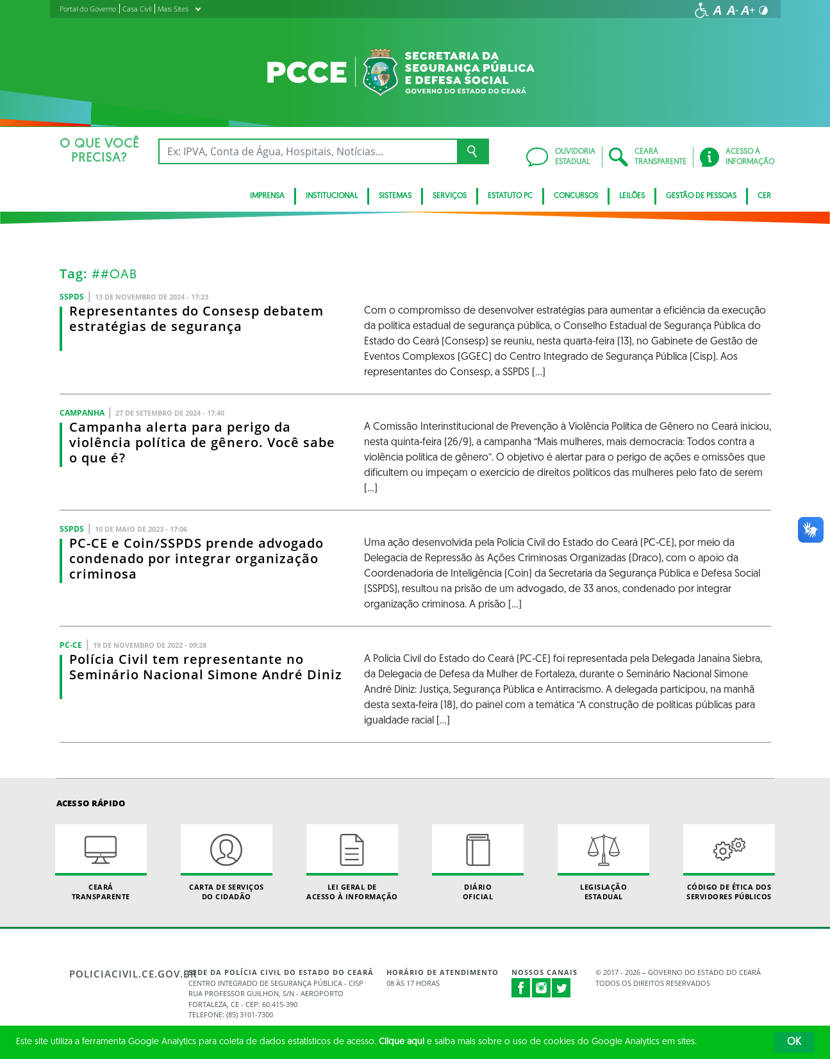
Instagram (541, 987)
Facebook (521, 987)
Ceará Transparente (101, 862)
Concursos (576, 196)
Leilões (632, 196)
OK (794, 1042)
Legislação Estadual (604, 862)
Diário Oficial (478, 862)
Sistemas (395, 196)
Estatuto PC (510, 196)
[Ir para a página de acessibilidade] (702, 10)
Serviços (450, 196)
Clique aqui (401, 1042)
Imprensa (267, 196)
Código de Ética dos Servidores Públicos (729, 862)
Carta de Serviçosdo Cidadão (227, 862)
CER (764, 196)
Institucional (332, 196)
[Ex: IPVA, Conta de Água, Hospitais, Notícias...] (308, 151)
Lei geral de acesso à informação (352, 862)
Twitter (561, 987)
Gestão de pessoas (701, 196)
